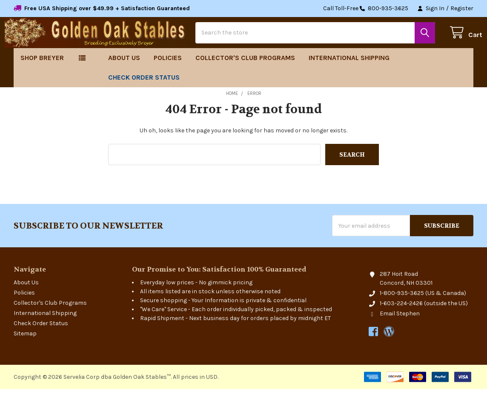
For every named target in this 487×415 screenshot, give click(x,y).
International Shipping (349, 84)
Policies (168, 84)
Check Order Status (144, 103)
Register (461, 8)
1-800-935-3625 (402, 319)
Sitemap (25, 359)
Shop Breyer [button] (42, 84)
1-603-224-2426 (401, 329)
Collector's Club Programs (245, 84)
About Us (124, 84)
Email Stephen (400, 339)
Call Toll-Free (365, 8)
